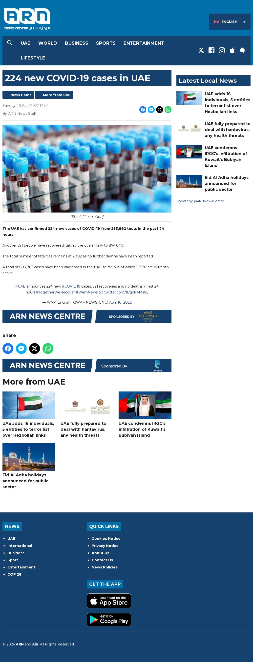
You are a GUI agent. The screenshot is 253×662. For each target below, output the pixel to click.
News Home (21, 95)
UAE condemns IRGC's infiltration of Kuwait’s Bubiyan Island (145, 415)
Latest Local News (208, 80)
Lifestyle (33, 58)
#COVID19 (71, 286)
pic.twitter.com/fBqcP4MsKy (123, 292)
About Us (100, 553)
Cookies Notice (106, 538)
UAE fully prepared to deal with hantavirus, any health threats (87, 415)
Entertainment (144, 43)
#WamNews (87, 292)
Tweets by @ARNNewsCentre (200, 201)
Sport (12, 560)
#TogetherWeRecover (55, 292)
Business (76, 43)
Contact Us (102, 560)
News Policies (105, 567)
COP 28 (14, 574)
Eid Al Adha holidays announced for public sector (28, 466)
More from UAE (56, 95)
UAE (25, 43)
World (47, 43)
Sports (106, 43)
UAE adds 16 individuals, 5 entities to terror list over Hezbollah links (28, 415)
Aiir (35, 644)
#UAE (20, 286)
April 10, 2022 (120, 302)
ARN (20, 644)
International (19, 546)
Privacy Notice (105, 546)
